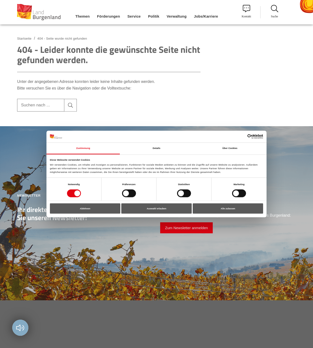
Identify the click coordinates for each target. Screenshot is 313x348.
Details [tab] (156, 148)
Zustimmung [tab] (83, 148)
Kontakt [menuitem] (246, 11)
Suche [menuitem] (274, 11)
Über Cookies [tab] (229, 148)
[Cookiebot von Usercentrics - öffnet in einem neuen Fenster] (241, 136)
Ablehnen (85, 208)
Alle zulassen (228, 208)
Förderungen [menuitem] (108, 16)
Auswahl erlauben (156, 208)
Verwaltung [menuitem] (177, 16)
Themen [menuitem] (82, 16)
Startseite (24, 38)
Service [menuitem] (134, 16)
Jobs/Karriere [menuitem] (206, 16)
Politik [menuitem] (153, 16)
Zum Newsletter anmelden (186, 228)
